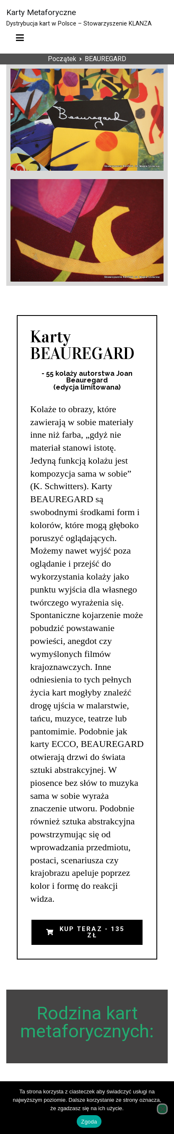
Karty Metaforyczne (41, 12)
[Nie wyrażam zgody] (162, 1108)
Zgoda (89, 1122)
